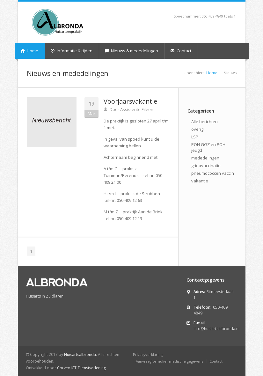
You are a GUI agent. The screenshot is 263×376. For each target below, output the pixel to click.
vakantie (199, 181)
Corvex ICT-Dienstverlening (81, 368)
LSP (194, 137)
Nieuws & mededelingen (131, 51)
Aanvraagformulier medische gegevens (169, 361)
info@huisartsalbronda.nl (216, 328)
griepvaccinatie (206, 165)
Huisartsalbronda (80, 354)
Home (29, 51)
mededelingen (205, 158)
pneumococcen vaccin (212, 173)
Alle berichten (204, 121)
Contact (181, 51)
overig (197, 129)
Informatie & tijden (71, 51)
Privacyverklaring (148, 354)
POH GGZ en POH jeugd (208, 147)
